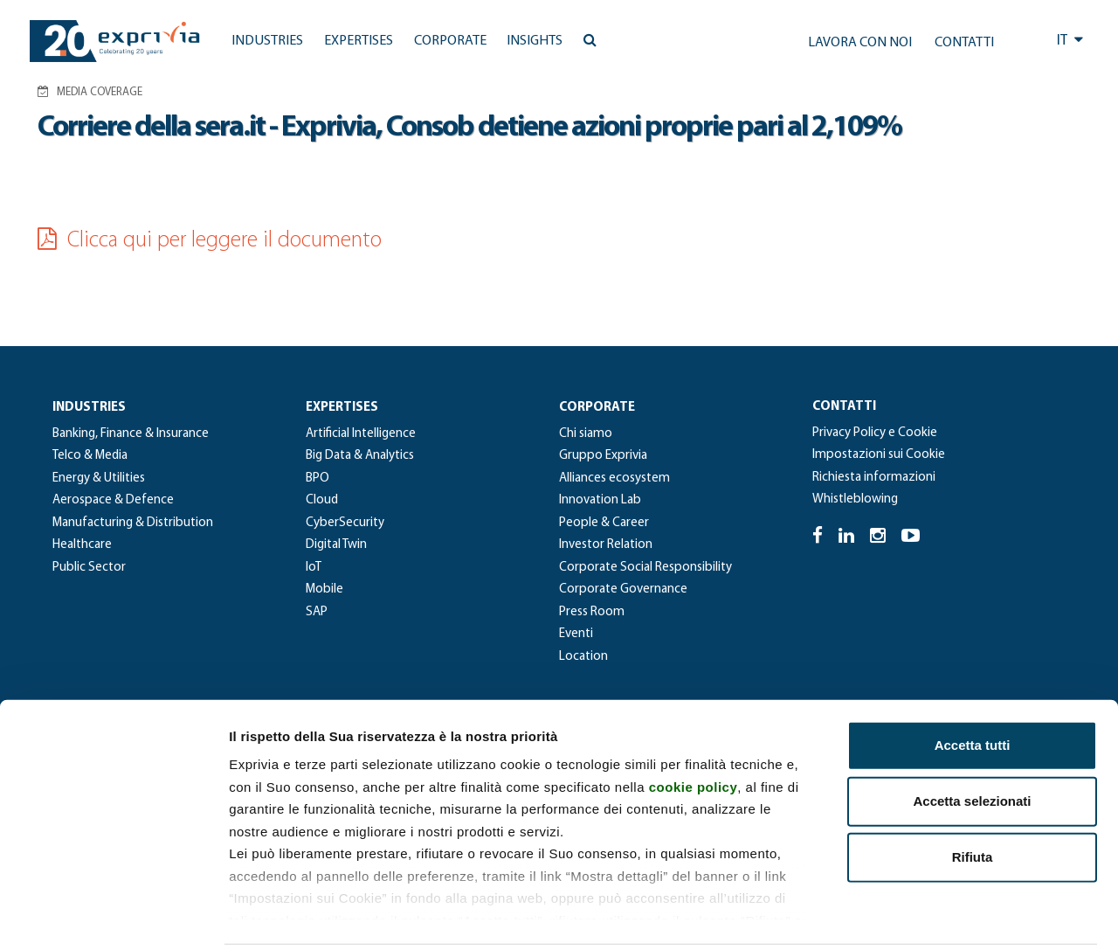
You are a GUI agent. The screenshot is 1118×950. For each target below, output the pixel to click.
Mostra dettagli (919, 915)
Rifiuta (972, 794)
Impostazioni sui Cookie (878, 454)
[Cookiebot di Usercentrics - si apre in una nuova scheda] (113, 916)
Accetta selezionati (972, 738)
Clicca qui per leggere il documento (210, 241)
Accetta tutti (973, 682)
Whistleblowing (855, 499)
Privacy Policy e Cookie (874, 433)
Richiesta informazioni (873, 477)
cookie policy (693, 723)
